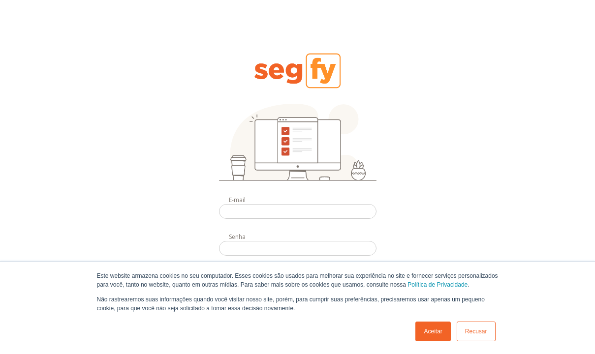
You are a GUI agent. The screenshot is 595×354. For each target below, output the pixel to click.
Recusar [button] (476, 331)
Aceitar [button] (433, 331)
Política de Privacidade (437, 284)
